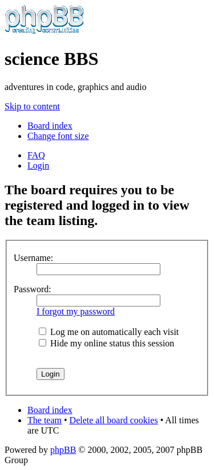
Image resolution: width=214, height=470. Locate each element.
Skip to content (32, 106)
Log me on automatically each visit (109, 332)
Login (38, 165)
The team (44, 420)
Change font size (58, 136)
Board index (49, 125)
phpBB (63, 450)
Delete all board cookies (114, 420)
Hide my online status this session (106, 343)
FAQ (36, 155)
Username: (33, 258)
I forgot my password (76, 311)
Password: (32, 289)
